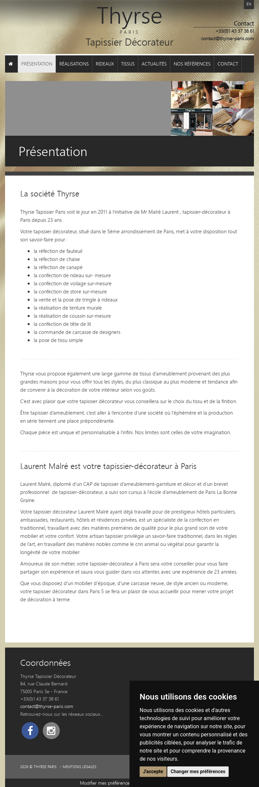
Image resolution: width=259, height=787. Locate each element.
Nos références (192, 63)
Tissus (128, 63)
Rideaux (105, 63)
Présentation (36, 63)
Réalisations (74, 63)
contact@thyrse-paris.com (227, 38)
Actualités (154, 63)
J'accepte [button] (153, 771)
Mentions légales (79, 766)
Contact (228, 63)
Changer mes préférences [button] (198, 771)
